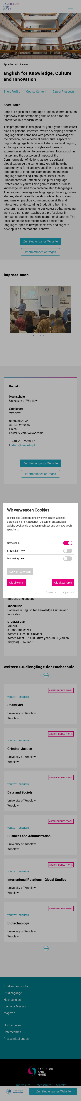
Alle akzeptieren (63, 582)
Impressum (68, 592)
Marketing (16, 558)
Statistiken (16, 550)
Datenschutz (52, 592)
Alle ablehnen (16, 582)
